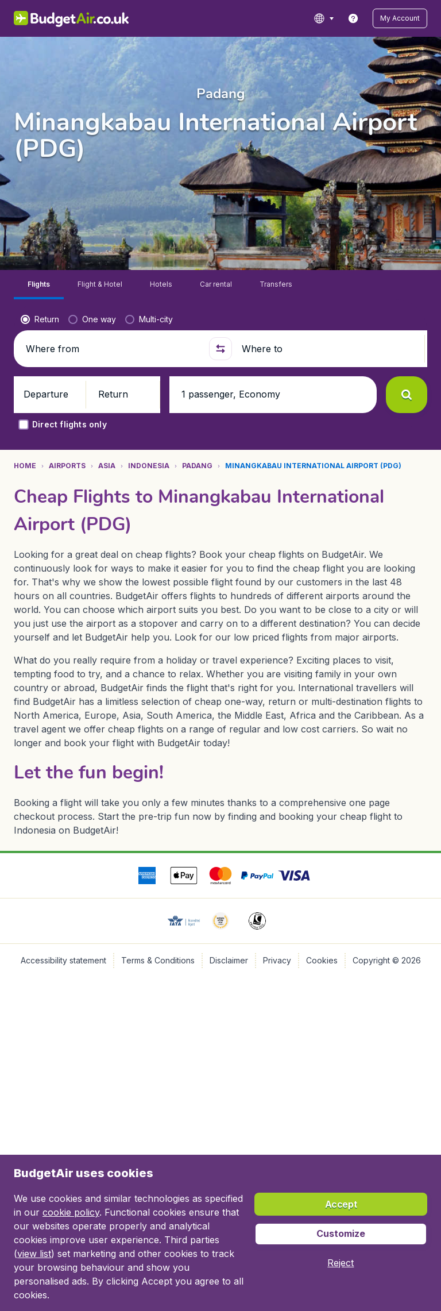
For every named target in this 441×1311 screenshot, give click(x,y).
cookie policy (70, 1212)
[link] (365, 18)
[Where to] (328, 319)
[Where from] (112, 319)
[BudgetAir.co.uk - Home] (63, 18)
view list (34, 1253)
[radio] (40, 290)
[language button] (336, 18)
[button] (406, 18)
